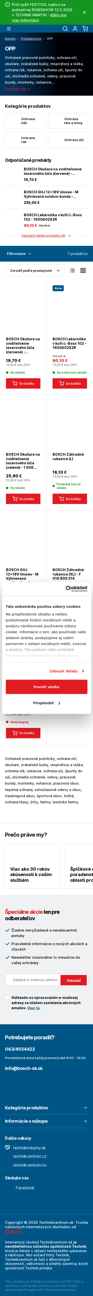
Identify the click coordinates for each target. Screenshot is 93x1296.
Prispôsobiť (46, 703)
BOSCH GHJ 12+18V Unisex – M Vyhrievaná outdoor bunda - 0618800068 (51, 194)
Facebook (19, 1187)
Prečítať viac (18, 89)
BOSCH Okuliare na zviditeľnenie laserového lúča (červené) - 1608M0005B (53, 171)
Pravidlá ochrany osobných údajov (51, 1286)
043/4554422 (20, 1049)
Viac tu (33, 1008)
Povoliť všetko (47, 686)
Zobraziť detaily (64, 671)
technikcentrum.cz (26, 1156)
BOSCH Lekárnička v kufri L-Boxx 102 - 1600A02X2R (53, 217)
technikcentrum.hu (25, 1165)
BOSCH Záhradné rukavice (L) (68, 456)
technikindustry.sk (25, 1147)
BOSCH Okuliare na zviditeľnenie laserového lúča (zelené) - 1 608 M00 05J (23, 460)
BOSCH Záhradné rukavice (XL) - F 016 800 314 (68, 574)
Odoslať (74, 980)
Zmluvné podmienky (59, 1290)
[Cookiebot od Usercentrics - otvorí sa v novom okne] (66, 589)
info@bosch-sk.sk (23, 1068)
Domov (10, 38)
